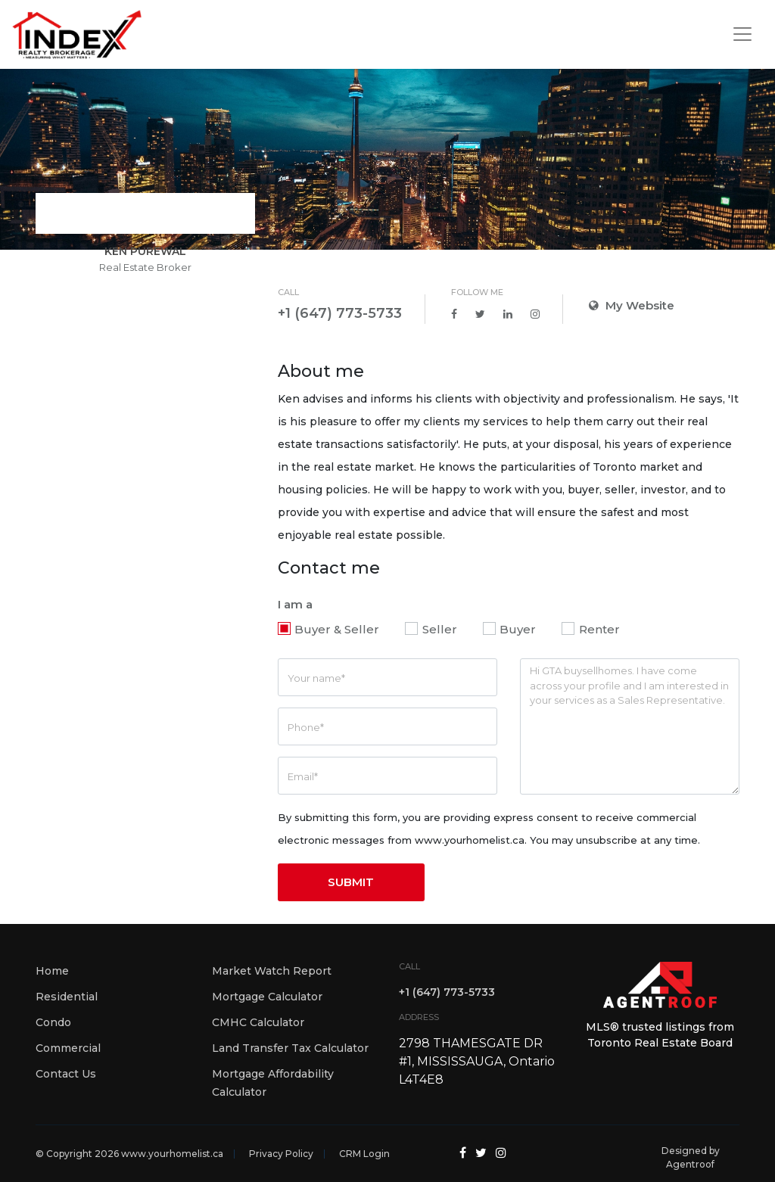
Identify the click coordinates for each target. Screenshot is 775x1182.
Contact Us (66, 1074)
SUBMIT (351, 882)
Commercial (68, 1048)
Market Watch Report (271, 971)
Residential (67, 996)
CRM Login (364, 1153)
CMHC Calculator (258, 1022)
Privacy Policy (281, 1153)
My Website (631, 305)
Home (52, 971)
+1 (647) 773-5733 (340, 313)
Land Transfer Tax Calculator (290, 1048)
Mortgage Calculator (267, 996)
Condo (53, 1022)
